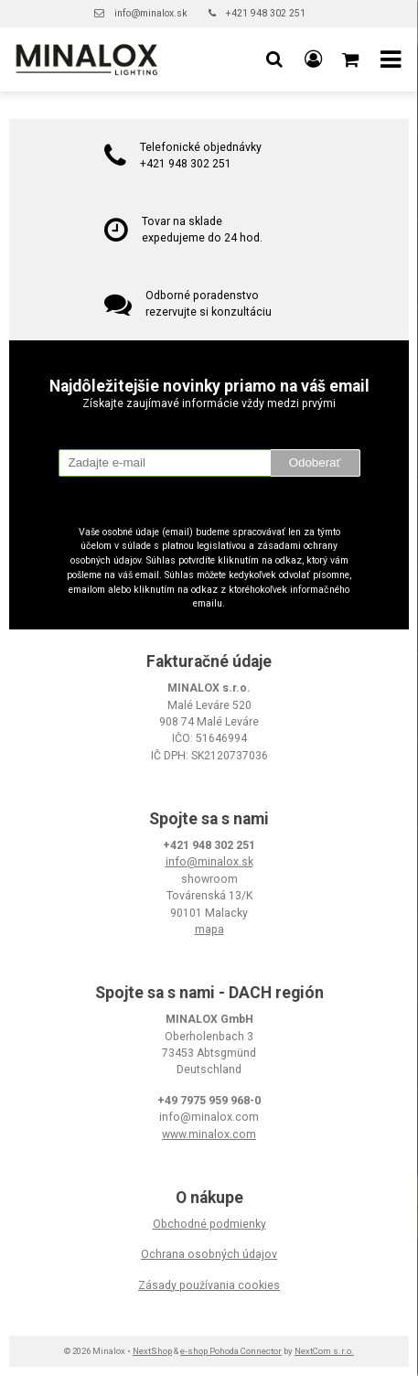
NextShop (152, 1351)
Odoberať (315, 462)
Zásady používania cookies (209, 1285)
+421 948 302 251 (265, 13)
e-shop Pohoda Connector (231, 1351)
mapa (209, 929)
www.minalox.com (209, 1134)
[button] (274, 59)
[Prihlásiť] (313, 59)
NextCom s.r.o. (324, 1351)
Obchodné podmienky (209, 1224)
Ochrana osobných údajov (209, 1254)
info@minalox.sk (151, 13)
